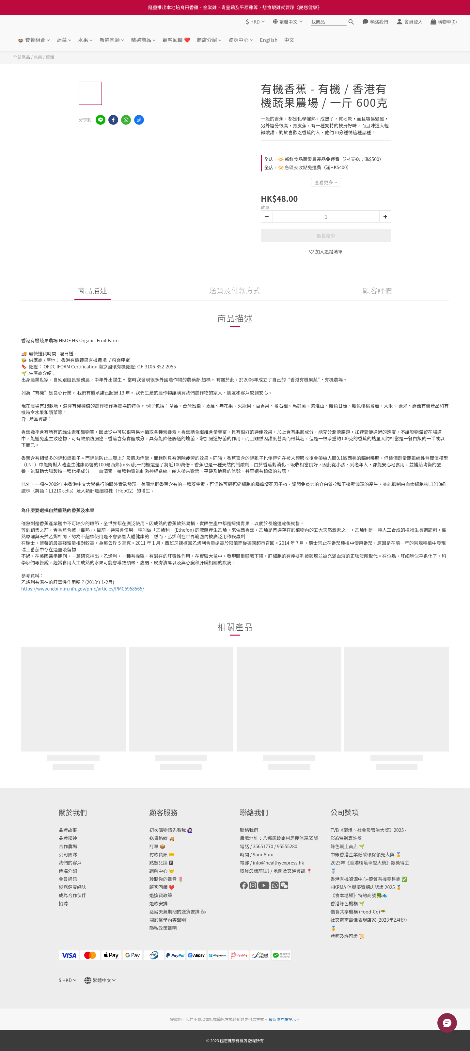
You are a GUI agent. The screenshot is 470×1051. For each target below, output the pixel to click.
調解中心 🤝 (161, 870)
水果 (85, 39)
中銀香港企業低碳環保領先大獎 (363, 854)
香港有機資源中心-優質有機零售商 (366, 879)
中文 (289, 39)
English (268, 39)
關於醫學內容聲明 (167, 919)
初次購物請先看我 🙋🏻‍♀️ (171, 830)
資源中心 (241, 39)
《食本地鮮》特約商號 (353, 895)
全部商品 (21, 57)
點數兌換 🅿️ (161, 862)
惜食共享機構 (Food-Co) (355, 911)
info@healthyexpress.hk (278, 862)
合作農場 (68, 846)
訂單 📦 (157, 846)
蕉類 (50, 57)
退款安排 (158, 903)
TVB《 (337, 830)
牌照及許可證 (344, 936)
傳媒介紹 (68, 870)
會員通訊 (68, 879)
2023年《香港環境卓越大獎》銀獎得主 (370, 862)
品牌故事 (68, 830)
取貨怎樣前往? (255, 870)
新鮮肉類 (112, 39)
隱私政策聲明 (163, 928)
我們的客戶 (70, 862)
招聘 (63, 903)
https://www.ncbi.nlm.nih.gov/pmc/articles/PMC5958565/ (82, 588)
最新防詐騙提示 (282, 1019)
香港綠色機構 (344, 903)
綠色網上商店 (344, 846)
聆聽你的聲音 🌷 (166, 879)
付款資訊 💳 (161, 854)
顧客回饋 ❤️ (176, 39)
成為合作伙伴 (72, 895)
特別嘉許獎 (350, 838)
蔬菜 (64, 39)
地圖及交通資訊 (289, 870)
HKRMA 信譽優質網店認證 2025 (363, 887)
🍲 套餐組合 (34, 39)
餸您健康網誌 (72, 887)
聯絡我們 (249, 830)
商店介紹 (209, 39)
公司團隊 (68, 854)
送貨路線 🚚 (161, 838)
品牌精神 (68, 838)
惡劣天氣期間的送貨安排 (174, 911)
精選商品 (143, 39)
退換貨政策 (160, 895)
